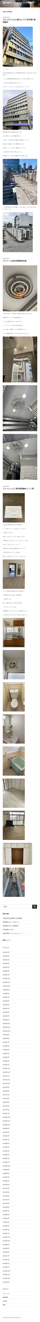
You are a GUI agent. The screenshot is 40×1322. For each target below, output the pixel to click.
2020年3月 (6, 1132)
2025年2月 (6, 971)
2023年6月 (6, 1046)
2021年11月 (6, 1079)
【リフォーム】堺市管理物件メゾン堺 (18, 489)
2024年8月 (6, 993)
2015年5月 (6, 1252)
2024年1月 (6, 1020)
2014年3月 (6, 1259)
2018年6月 (6, 1173)
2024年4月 (6, 1008)
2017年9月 (6, 1184)
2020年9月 (6, 1128)
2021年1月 (6, 1113)
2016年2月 (6, 1229)
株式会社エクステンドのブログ (18, 2)
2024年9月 (6, 990)
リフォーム (6, 1293)
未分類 (5, 1301)
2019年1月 (6, 1162)
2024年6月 (6, 1001)
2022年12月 (6, 1068)
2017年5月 (6, 1196)
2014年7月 (6, 1256)
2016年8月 (6, 1207)
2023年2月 (6, 1061)
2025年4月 (6, 963)
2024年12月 (6, 978)
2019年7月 (6, 1139)
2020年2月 (6, 1136)
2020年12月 (6, 1117)
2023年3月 (6, 1057)
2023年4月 (6, 1053)
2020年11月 (6, 1121)
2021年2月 (6, 1109)
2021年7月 (6, 1094)
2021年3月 (6, 1106)
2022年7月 (6, 1076)
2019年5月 (6, 1147)
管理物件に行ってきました (11, 922)
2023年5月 (6, 1049)
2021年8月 (6, 1091)
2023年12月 (6, 1023)
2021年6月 (6, 1098)
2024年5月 (6, 1004)
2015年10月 (6, 1241)
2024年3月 (6, 1012)
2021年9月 (6, 1087)
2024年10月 (6, 986)
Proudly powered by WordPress (12, 1317)
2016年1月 (6, 1233)
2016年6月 (6, 1214)
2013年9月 (6, 1282)
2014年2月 (6, 1263)
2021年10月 (6, 1083)
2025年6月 (6, 956)
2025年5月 (6, 960)
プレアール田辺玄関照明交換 (14, 261)
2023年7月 (6, 1042)
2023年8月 (6, 1038)
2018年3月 (6, 1177)
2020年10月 (6, 1124)
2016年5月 (6, 1218)
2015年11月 (6, 1237)
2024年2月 (6, 1016)
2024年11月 (6, 982)
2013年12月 (6, 1271)
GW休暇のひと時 (8, 929)
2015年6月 (6, 1248)
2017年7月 (6, 1188)
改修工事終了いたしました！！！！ (14, 933)
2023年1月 (6, 1065)
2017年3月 (6, 1203)
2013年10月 (6, 1278)
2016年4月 (6, 1222)
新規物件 (5, 1297)
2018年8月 (6, 1169)
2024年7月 (6, 997)
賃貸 (4, 1305)
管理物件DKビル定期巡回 (10, 926)
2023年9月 (6, 1034)
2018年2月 (6, 1181)
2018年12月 (6, 1166)
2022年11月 (6, 1072)
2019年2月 (6, 1158)
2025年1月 (6, 975)
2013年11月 (6, 1274)
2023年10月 (6, 1031)
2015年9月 (6, 1244)
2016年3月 (6, 1226)
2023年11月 (6, 1027)
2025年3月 (6, 967)
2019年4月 (6, 1151)
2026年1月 (6, 952)
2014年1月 (6, 1267)
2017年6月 (6, 1192)
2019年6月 (6, 1143)
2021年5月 (6, 1102)
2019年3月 (6, 1154)
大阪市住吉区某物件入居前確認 (12, 918)
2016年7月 (6, 1211)
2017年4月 (6, 1199)
